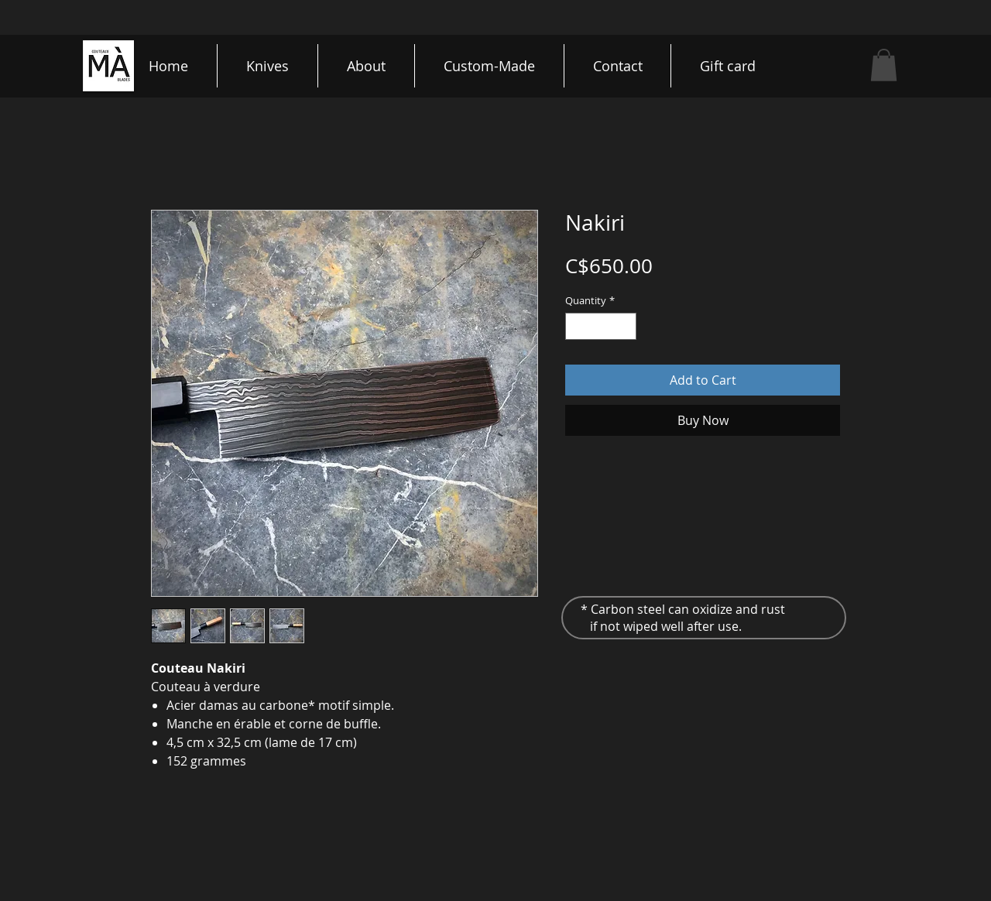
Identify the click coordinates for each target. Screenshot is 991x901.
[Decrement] (577, 326)
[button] (883, 65)
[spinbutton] (601, 326)
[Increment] (625, 326)
